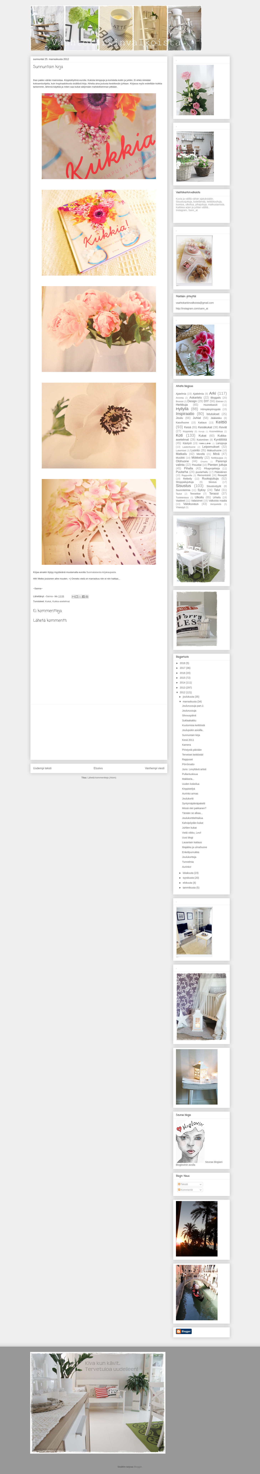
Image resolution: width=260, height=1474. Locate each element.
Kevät (223, 427)
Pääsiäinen (220, 472)
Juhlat (197, 418)
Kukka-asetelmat (61, 601)
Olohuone (182, 461)
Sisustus (183, 485)
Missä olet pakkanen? (194, 808)
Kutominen (203, 439)
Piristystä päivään (192, 749)
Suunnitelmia (183, 490)
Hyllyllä (182, 409)
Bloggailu (216, 397)
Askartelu (195, 397)
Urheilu (217, 497)
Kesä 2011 (188, 740)
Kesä (187, 427)
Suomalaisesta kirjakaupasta (101, 572)
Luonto (195, 450)
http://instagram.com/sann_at (192, 308)
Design (192, 401)
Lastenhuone (188, 447)
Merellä (200, 454)
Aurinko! (186, 866)
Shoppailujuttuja (185, 482)
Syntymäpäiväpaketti (193, 803)
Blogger (138, 1466)
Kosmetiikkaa (216, 431)
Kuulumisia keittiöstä (193, 725)
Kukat (48, 601)
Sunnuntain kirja (191, 735)
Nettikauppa (217, 458)
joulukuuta (189, 696)
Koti (179, 435)
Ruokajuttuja (210, 478)
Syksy (202, 490)
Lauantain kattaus (192, 842)
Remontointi (204, 475)
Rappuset (187, 759)
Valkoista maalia (218, 500)
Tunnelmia (188, 861)
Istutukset (212, 414)
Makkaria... (188, 778)
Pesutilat (196, 464)
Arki (212, 393)
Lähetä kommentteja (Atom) (102, 777)
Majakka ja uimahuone (194, 847)
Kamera (186, 744)
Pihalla (188, 468)
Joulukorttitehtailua (192, 818)
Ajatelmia (181, 393)
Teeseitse (195, 493)
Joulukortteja (189, 857)
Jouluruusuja (189, 710)
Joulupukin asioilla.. (193, 730)
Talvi (217, 490)
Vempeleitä (215, 504)
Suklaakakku (189, 720)
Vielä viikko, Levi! (191, 832)
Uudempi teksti (42, 768)
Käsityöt (187, 443)
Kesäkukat (205, 427)
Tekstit (183, 1184)
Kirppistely (188, 431)
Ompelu (204, 461)
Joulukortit (187, 798)
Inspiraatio (185, 413)
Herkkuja (182, 404)
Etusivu (98, 768)
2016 (183, 672)
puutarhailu (202, 472)
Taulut (179, 494)
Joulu (179, 418)
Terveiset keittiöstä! (192, 754)
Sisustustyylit (214, 486)
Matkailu (181, 454)
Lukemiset (181, 450)
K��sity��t (205, 443)
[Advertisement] (99, 732)
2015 (183, 677)
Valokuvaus (191, 504)
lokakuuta (188, 872)
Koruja (201, 431)
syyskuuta (189, 877)
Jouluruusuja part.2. (193, 705)
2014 (183, 682)
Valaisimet (197, 500)
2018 (183, 663)
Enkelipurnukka (190, 852)
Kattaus (202, 422)
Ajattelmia (198, 393)
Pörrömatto (188, 764)
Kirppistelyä (188, 788)
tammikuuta (189, 887)
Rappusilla (187, 475)
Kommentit (185, 1189)
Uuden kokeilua (190, 783)
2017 (183, 667)
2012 (183, 692)
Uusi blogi (187, 837)
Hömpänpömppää (210, 409)
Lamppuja (221, 443)
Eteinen (220, 401)
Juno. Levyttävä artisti (194, 769)
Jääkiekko (216, 418)
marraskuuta (190, 701)
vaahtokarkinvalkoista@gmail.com (195, 302)
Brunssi (179, 401)
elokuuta (188, 882)
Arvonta (180, 398)
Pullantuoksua (190, 774)
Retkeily (187, 478)
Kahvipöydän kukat (192, 822)
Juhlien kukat (189, 827)
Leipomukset (210, 446)
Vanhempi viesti (155, 768)
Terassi (214, 493)
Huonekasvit (210, 404)
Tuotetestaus (182, 497)
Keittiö (221, 422)
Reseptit (222, 475)
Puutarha (182, 472)
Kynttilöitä (220, 439)
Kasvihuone (182, 422)
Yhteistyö (180, 507)
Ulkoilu (199, 497)
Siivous (212, 482)
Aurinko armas (190, 793)
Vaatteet (180, 500)
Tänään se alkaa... (192, 813)
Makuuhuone (214, 450)
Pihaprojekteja (212, 468)
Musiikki (180, 457)
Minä (216, 454)
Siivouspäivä (189, 715)
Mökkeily (197, 457)
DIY (206, 401)
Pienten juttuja (217, 464)
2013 (183, 687)
